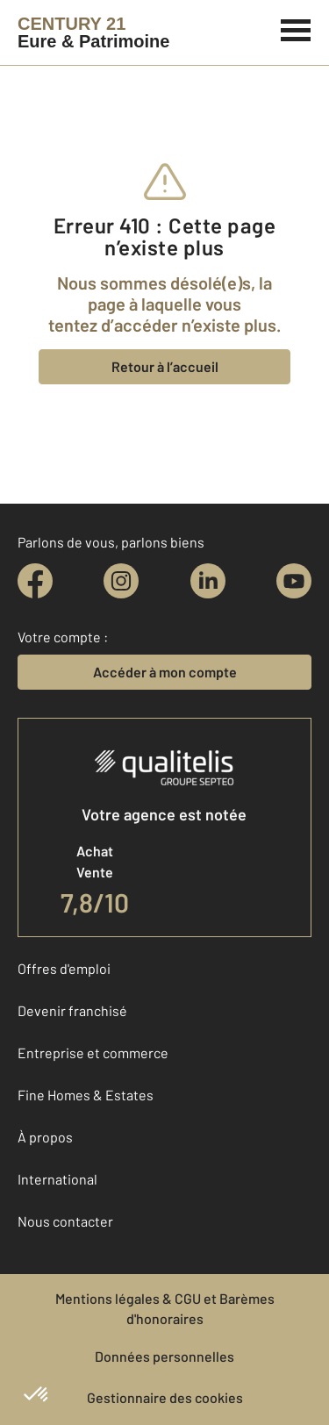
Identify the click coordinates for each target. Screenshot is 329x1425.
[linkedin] (207, 580)
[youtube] (293, 580)
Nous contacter (65, 1221)
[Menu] (296, 28)
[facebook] (35, 580)
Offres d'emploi (64, 968)
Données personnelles (164, 1356)
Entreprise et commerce (93, 1052)
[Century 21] (93, 32)
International (57, 1179)
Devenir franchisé (72, 1010)
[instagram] (121, 580)
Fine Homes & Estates (86, 1094)
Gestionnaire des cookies (165, 1397)
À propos (45, 1136)
